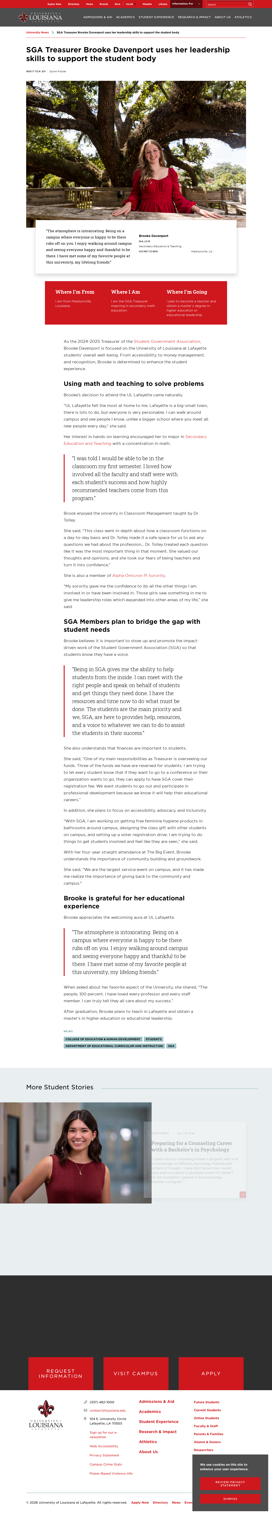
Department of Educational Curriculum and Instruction (114, 1046)
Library (163, 4)
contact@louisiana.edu (108, 1410)
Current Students (207, 1410)
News (89, 4)
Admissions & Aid (97, 17)
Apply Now (54, 4)
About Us (223, 17)
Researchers (203, 1450)
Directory (73, 4)
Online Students (206, 1418)
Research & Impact (194, 17)
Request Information (61, 1373)
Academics (125, 17)
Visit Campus (136, 1373)
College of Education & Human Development (103, 1039)
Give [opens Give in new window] (117, 4)
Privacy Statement (104, 1455)
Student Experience (156, 17)
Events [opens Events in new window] (104, 4)
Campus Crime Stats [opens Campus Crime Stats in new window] (106, 1464)
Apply (211, 1373)
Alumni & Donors (207, 1442)
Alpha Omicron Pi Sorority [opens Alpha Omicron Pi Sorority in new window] (138, 575)
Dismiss (230, 1498)
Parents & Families (208, 1434)
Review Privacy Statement (230, 1483)
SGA (171, 1046)
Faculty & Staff (206, 1426)
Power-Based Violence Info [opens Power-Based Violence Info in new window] (111, 1473)
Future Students (206, 1402)
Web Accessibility (104, 1446)
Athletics (243, 17)
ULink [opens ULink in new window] (129, 4)
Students (153, 1039)
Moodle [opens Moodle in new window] (147, 4)
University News (37, 32)
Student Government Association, (167, 341)
